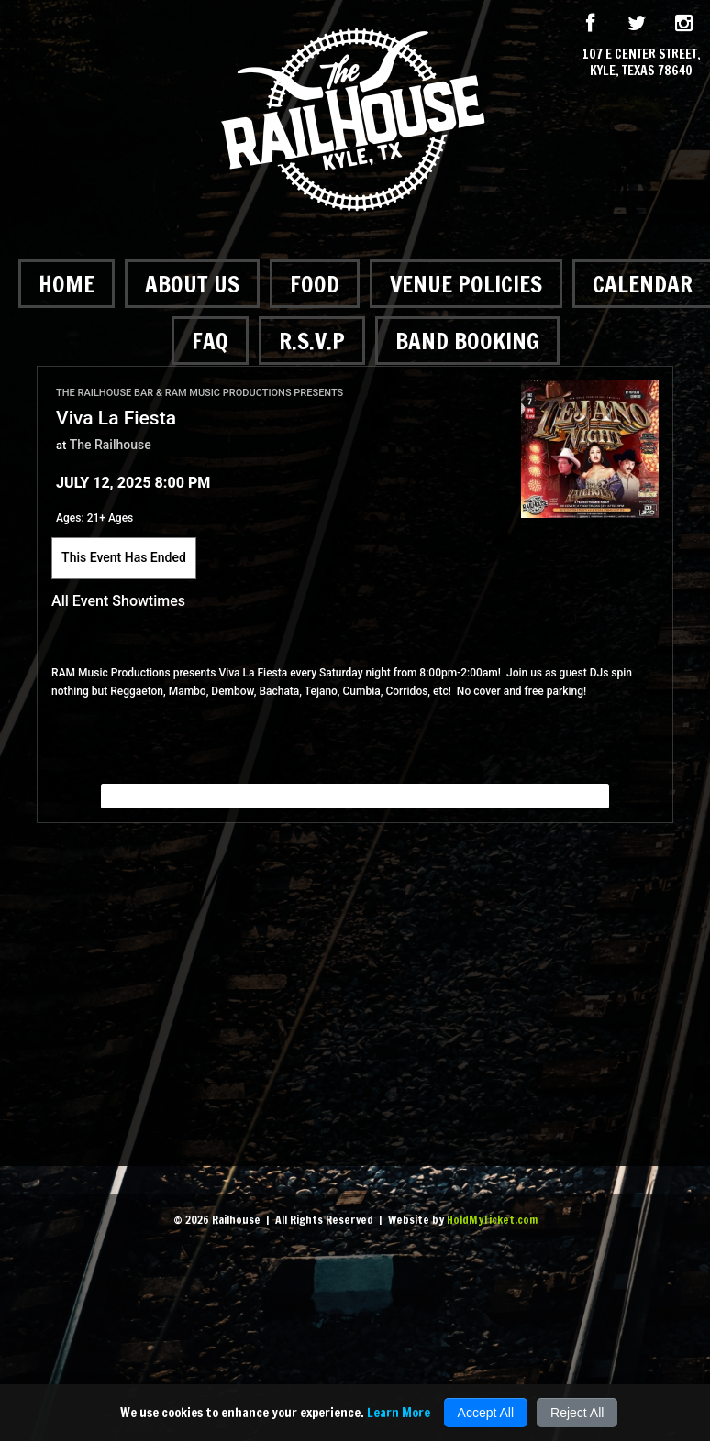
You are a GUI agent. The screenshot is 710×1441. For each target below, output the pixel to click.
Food (314, 284)
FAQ (210, 340)
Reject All (577, 1412)
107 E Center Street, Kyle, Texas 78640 (641, 62)
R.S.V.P (312, 340)
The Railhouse (110, 444)
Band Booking (467, 340)
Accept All (486, 1412)
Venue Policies (466, 284)
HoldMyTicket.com (492, 1219)
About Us (192, 284)
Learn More (398, 1412)
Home (66, 284)
